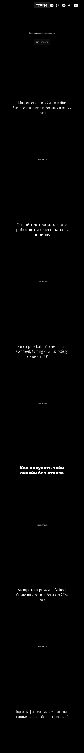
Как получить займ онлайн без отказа (42, 471)
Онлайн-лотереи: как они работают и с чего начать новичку (42, 229)
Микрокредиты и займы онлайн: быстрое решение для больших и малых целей (42, 107)
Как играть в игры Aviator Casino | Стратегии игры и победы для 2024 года (42, 594)
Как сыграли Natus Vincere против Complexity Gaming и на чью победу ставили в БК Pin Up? (42, 351)
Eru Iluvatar (42, 160)
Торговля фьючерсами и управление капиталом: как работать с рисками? (41, 714)
